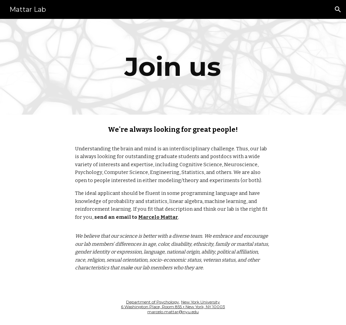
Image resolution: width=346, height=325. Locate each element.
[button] (338, 9)
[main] (172, 67)
